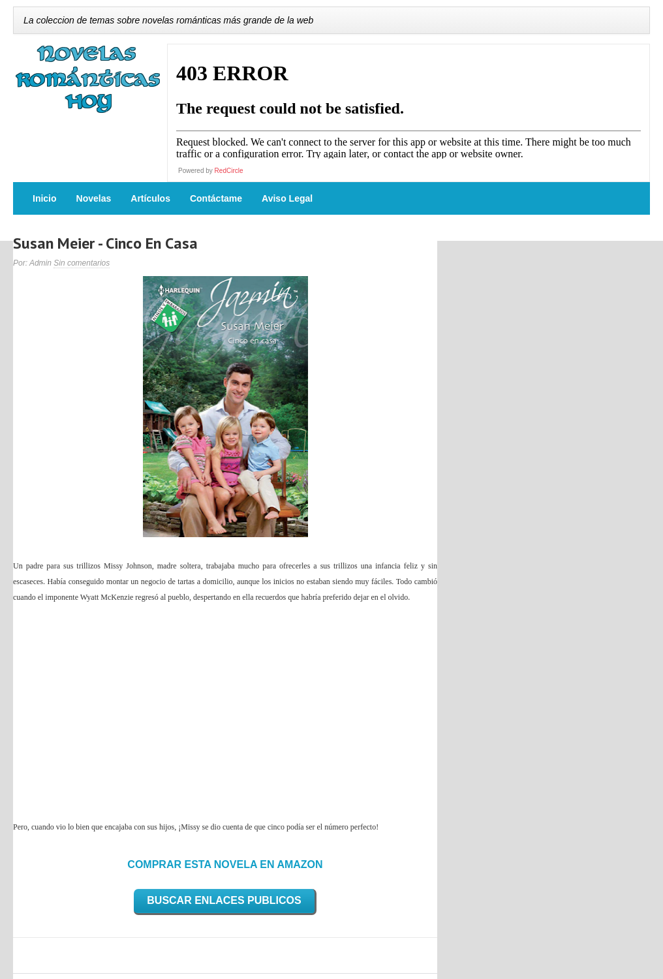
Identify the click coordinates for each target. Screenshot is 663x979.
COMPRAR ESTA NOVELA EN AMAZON (224, 864)
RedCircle (229, 170)
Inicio (45, 198)
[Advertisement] (225, 712)
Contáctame (216, 198)
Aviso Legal (287, 198)
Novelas (94, 198)
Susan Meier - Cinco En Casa (105, 243)
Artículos (150, 198)
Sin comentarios (82, 263)
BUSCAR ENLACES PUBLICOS (224, 900)
